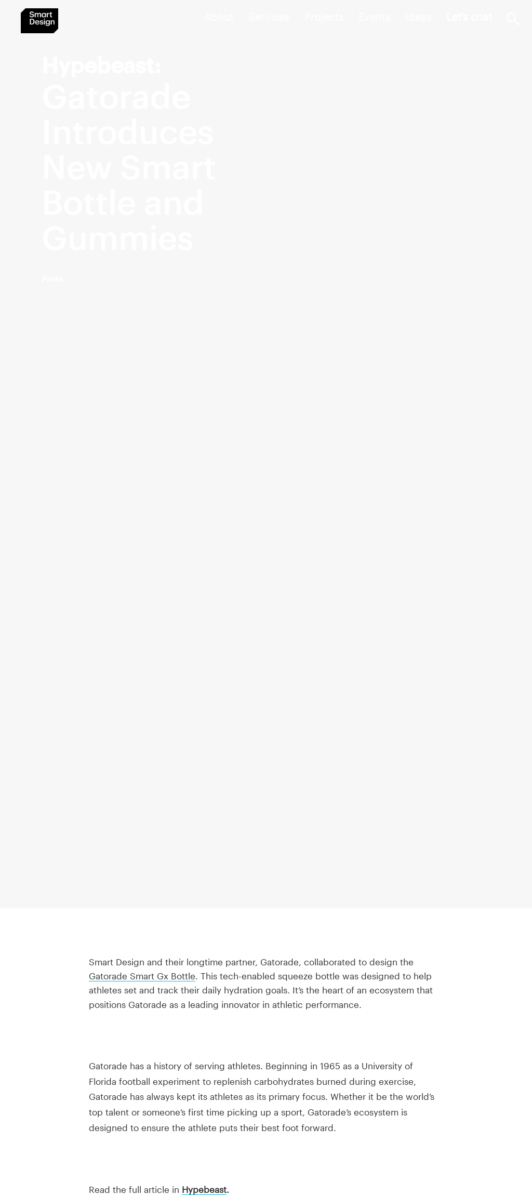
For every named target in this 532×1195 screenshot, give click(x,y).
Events (374, 16)
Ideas (418, 16)
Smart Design (39, 20)
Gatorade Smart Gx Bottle (142, 976)
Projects (324, 16)
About (219, 16)
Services (269, 16)
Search (513, 18)
